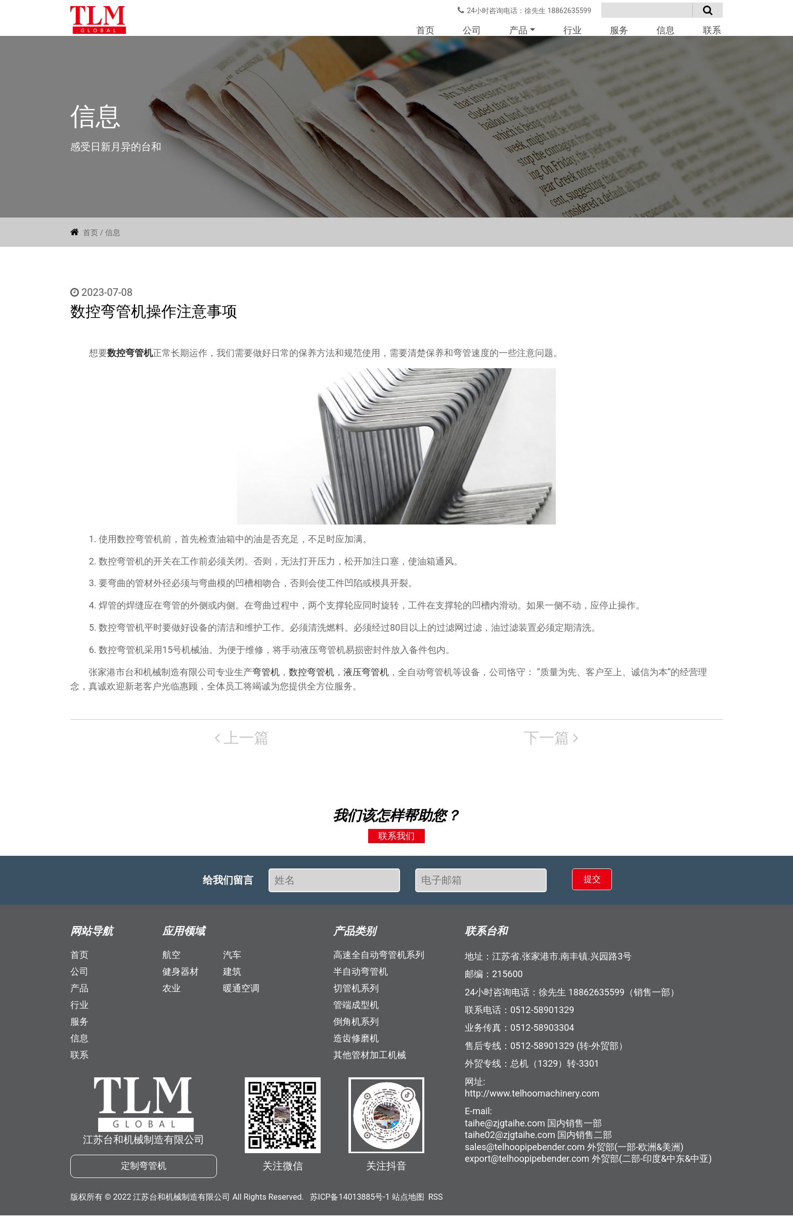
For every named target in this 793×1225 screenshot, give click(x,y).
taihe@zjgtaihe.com (505, 1127)
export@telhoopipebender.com (527, 1163)
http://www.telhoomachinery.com (532, 1097)
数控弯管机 (130, 357)
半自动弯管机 (360, 976)
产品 (518, 30)
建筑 (232, 976)
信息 (665, 30)
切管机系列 (356, 992)
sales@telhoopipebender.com (525, 1151)
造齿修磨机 (356, 1042)
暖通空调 (241, 992)
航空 (171, 959)
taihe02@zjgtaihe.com (510, 1139)
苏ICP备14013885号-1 (350, 1206)
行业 (572, 30)
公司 (472, 30)
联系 (712, 30)
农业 (171, 992)
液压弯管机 (366, 676)
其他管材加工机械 (369, 1059)
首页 (425, 30)
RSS (435, 1206)
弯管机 (266, 676)
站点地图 (408, 1206)
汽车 (232, 959)
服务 (619, 30)
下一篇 (446, 743)
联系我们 (396, 841)
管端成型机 (356, 1009)
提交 (581, 885)
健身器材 (180, 976)
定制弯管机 (143, 1173)
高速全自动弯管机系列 (378, 959)
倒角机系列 (356, 1026)
